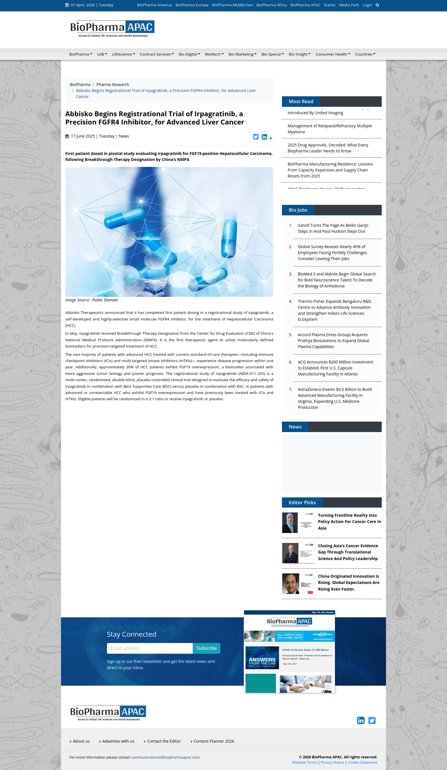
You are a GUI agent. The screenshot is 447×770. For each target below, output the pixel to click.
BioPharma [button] (79, 54)
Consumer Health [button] (331, 54)
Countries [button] (364, 54)
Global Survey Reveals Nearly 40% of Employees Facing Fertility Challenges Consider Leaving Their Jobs (332, 252)
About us (80, 741)
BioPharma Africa (272, 4)
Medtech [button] (213, 54)
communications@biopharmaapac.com (165, 757)
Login (367, 4)
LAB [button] (100, 54)
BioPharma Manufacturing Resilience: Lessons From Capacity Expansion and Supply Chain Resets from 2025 (330, 171)
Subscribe (206, 648)
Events (329, 4)
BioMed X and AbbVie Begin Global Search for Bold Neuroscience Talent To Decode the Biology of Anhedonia (337, 280)
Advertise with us (117, 741)
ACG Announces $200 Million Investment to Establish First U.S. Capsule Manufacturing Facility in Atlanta (335, 368)
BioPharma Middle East (232, 4)
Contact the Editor (162, 741)
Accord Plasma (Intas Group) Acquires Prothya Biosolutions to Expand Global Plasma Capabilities (333, 340)
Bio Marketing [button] (241, 54)
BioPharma (80, 84)
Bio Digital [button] (188, 54)
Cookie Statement (362, 762)
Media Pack (349, 4)
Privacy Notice (332, 762)
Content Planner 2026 (212, 741)
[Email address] (150, 648)
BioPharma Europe (192, 4)
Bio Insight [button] (298, 54)
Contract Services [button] (155, 54)
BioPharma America (154, 4)
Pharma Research (112, 84)
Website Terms (304, 762)
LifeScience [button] (122, 54)
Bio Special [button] (271, 54)
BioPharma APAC (305, 4)
